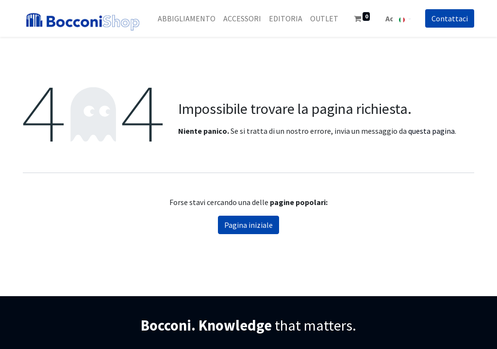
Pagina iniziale (248, 225)
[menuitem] (186, 18)
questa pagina (431, 131)
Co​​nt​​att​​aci (449, 18)
